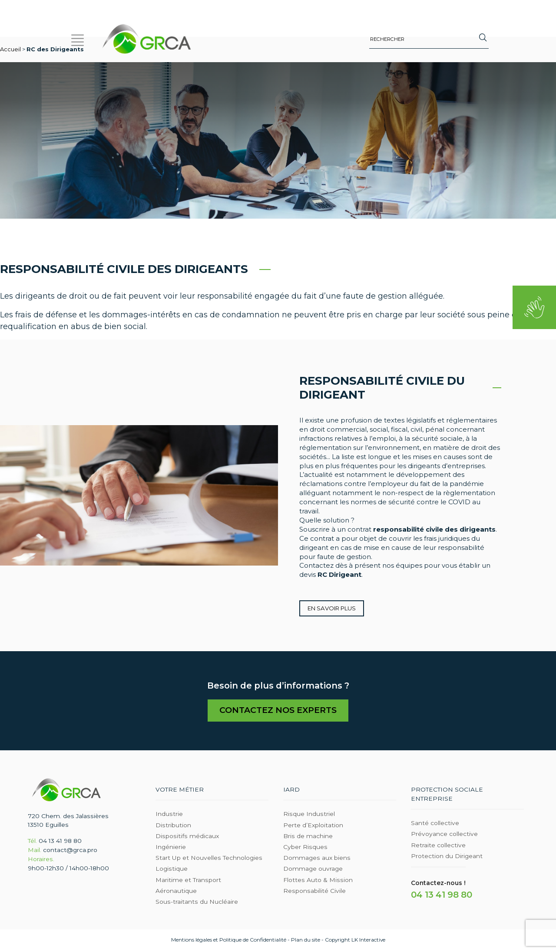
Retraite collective (438, 845)
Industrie (169, 815)
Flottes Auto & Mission (318, 880)
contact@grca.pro (70, 850)
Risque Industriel (309, 815)
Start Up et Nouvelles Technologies (209, 858)
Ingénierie (171, 847)
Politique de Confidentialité (252, 941)
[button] (78, 39)
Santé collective (435, 823)
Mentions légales (191, 941)
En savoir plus (332, 608)
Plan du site (305, 941)
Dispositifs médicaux (187, 836)
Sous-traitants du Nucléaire (197, 902)
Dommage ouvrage (313, 869)
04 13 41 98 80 (60, 841)
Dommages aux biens (317, 858)
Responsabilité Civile (314, 891)
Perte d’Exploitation (313, 825)
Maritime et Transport (188, 880)
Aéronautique (176, 891)
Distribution (173, 825)
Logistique (172, 869)
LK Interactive (368, 941)
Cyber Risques (305, 847)
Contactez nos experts (278, 711)
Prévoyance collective (444, 835)
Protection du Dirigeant (447, 856)
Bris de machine (308, 836)
